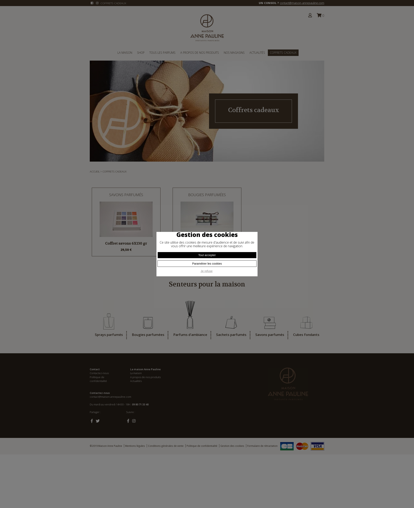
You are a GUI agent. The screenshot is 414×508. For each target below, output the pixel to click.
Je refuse (206, 271)
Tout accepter (207, 255)
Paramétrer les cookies (207, 263)
